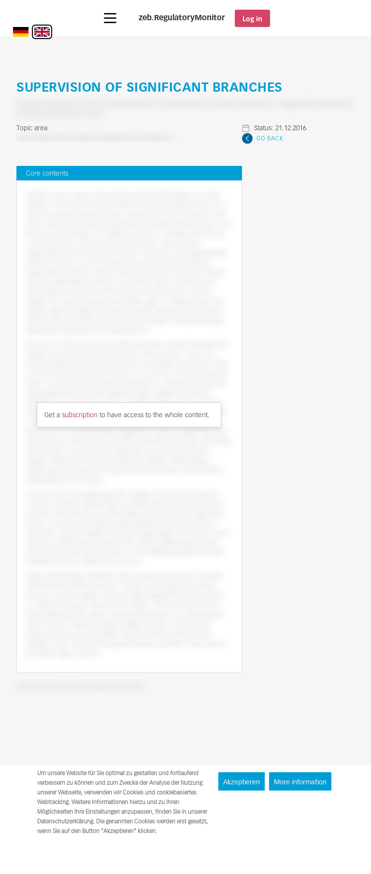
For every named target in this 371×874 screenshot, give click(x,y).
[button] (110, 18)
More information (300, 782)
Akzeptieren (241, 782)
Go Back (270, 138)
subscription (80, 414)
